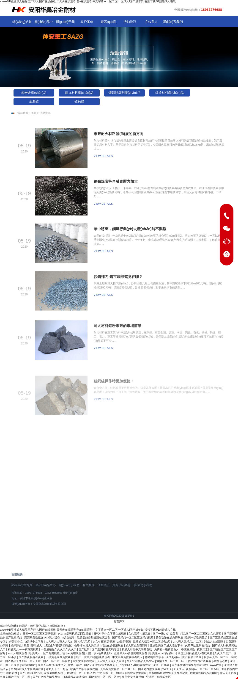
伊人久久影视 (228, 673)
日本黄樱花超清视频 (75, 677)
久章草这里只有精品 (198, 645)
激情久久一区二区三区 (170, 661)
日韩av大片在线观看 (199, 661)
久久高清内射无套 (140, 633)
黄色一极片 (75, 665)
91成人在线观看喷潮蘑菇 (132, 673)
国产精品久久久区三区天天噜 (23, 661)
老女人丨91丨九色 (57, 669)
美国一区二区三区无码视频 (39, 633)
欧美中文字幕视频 (133, 677)
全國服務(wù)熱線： (198, 9)
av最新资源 (124, 641)
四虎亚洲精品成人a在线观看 (195, 653)
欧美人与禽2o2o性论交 (52, 665)
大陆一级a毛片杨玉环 (98, 653)
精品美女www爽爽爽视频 (23, 649)
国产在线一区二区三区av (104, 677)
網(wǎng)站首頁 (22, 23)
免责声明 (119, 621)
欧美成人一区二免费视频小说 (47, 653)
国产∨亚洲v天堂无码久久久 (101, 665)
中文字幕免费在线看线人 (127, 657)
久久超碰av (173, 657)
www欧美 (216, 665)
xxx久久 (167, 669)
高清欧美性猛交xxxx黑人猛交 (42, 637)
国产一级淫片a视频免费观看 (93, 657)
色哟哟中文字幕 (155, 657)
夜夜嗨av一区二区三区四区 (203, 669)
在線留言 (151, 22)
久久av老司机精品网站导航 (75, 633)
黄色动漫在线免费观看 (170, 637)
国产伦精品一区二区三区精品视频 (133, 637)
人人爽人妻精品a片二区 (187, 641)
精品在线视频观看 (112, 645)
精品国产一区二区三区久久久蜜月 (201, 633)
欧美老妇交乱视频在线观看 (94, 637)
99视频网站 (29, 665)
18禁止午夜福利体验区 (58, 645)
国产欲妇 (84, 649)
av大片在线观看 (18, 653)
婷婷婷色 (16, 645)
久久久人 (178, 669)
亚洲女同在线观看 (84, 661)
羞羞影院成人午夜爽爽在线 (27, 669)
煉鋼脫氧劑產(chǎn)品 (124, 92)
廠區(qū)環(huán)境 (108, 23)
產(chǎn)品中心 (43, 23)
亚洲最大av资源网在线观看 (131, 653)
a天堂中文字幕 (34, 641)
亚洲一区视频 (161, 665)
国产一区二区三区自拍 (57, 661)
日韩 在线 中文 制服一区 (99, 673)
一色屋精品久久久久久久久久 (59, 649)
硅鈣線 (79, 101)
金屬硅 (34, 101)
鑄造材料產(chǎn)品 (169, 92)
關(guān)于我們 (65, 23)
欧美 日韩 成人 (33, 645)
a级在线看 (69, 637)
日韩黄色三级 (73, 673)
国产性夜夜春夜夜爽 (31, 657)
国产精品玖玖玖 (192, 657)
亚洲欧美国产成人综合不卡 (166, 645)
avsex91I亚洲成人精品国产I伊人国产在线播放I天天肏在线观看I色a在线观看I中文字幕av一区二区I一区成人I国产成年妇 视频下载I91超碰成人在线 (88, 629)
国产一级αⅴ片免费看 (166, 633)
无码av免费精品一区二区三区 (118, 669)
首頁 (34, 113)
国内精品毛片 (82, 641)
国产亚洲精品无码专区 (106, 649)
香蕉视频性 (188, 649)
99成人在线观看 (214, 641)
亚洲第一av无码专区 (159, 677)
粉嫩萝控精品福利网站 (204, 673)
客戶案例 (86, 22)
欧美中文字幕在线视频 (84, 669)
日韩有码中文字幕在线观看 (110, 633)
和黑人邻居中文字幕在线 (137, 649)
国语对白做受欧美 (149, 669)
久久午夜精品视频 (104, 641)
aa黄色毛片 (220, 661)
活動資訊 (129, 22)
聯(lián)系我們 (173, 22)
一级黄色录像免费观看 (60, 657)
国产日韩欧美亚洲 (31, 673)
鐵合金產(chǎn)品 (34, 92)
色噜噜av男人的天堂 (87, 645)
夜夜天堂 (202, 649)
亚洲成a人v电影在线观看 (135, 665)
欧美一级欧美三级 (196, 637)
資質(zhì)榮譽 (121, 585)
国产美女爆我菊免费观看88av (190, 665)
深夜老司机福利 (54, 673)
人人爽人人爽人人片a (59, 641)
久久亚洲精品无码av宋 (141, 661)
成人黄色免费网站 (137, 645)
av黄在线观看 (75, 653)
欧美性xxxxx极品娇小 (162, 653)
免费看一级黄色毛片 (167, 649)
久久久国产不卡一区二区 (15, 677)
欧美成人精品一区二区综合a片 (152, 641)
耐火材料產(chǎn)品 (79, 92)
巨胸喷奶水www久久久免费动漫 (169, 673)
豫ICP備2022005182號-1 (119, 615)
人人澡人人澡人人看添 (111, 661)
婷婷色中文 (16, 641)
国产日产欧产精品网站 (47, 677)
